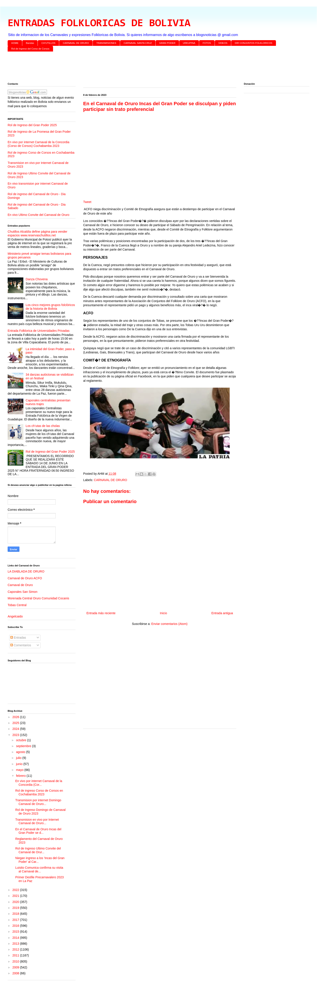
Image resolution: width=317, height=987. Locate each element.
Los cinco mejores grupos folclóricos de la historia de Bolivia (50, 306)
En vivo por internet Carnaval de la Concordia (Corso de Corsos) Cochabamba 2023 (38, 144)
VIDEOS (222, 43)
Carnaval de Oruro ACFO (25, 578)
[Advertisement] (139, 68)
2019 (16, 908)
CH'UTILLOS (48, 43)
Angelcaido (15, 616)
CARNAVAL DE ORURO (76, 43)
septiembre (24, 746)
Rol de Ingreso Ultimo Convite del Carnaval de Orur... (38, 850)
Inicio (163, 613)
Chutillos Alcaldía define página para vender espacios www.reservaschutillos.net (37, 233)
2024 (16, 729)
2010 (16, 961)
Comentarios (20, 645)
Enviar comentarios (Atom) (169, 624)
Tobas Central (17, 605)
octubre (21, 740)
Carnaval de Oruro (20, 585)
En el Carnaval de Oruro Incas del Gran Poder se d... (38, 831)
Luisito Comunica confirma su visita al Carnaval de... (39, 869)
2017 (16, 920)
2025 (16, 723)
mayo (20, 770)
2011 (16, 955)
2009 (16, 967)
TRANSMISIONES (106, 43)
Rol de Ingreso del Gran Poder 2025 (32, 125)
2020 (16, 902)
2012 (16, 949)
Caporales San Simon (22, 591)
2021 (16, 896)
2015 (16, 931)
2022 (16, 890)
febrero (21, 775)
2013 (16, 943)
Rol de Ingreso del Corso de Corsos (30, 48)
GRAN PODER (167, 43)
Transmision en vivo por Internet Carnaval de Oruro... (37, 821)
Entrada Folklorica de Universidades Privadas (38, 330)
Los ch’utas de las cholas (43, 426)
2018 (16, 913)
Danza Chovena (37, 279)
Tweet (87, 202)
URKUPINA (189, 43)
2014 (16, 937)
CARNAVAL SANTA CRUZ (138, 43)
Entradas (18, 637)
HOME (15, 43)
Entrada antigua (222, 613)
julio (19, 758)
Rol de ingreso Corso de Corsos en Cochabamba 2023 (39, 792)
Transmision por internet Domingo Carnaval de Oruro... (38, 802)
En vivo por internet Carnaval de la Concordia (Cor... (38, 782)
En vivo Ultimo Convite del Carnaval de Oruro (38, 215)
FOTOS (207, 43)
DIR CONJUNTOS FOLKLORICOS (253, 43)
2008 (16, 973)
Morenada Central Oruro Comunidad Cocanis (38, 598)
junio (19, 764)
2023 (16, 735)
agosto (21, 752)
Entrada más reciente (100, 613)
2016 (16, 925)
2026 (16, 717)
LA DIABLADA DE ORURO (26, 571)
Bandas (30, 43)
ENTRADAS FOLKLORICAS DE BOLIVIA (99, 23)
